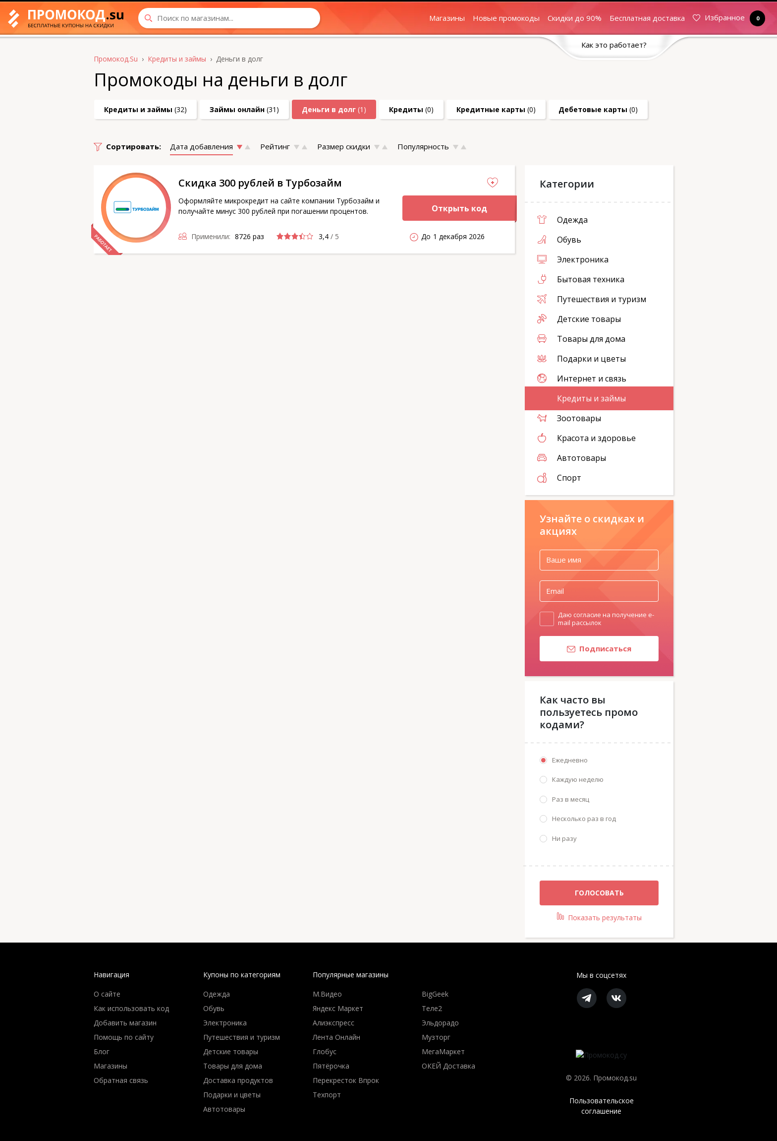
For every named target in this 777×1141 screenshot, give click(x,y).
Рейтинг (275, 146)
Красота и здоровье (586, 438)
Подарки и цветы (581, 358)
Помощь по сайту (124, 1037)
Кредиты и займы (581, 398)
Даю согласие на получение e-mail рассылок (606, 619)
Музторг (436, 1037)
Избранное (727, 18)
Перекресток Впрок (346, 1080)
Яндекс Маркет (338, 1008)
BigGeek (435, 994)
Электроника (573, 259)
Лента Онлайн (336, 1037)
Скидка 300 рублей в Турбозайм (260, 183)
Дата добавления (201, 146)
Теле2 (432, 1008)
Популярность (423, 146)
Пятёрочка (331, 1066)
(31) (244, 109)
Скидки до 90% (575, 18)
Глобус (324, 1051)
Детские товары (579, 319)
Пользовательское (601, 1106)
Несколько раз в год (584, 818)
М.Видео (327, 994)
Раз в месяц (570, 799)
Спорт (559, 477)
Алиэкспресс (333, 1022)
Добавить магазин (125, 1022)
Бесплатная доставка (647, 18)
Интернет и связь (581, 378)
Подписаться (585, 649)
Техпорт (327, 1094)
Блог (102, 1051)
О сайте (107, 994)
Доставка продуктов (238, 1080)
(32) (145, 109)
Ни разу (564, 838)
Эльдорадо (440, 1022)
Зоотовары (569, 418)
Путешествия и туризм (591, 299)
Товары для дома (581, 338)
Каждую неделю (578, 779)
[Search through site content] (229, 18)
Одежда (562, 219)
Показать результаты (599, 917)
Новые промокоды (506, 18)
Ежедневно (570, 760)
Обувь (559, 239)
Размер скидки (343, 146)
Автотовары (571, 457)
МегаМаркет (443, 1051)
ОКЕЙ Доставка (448, 1066)
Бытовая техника (580, 279)
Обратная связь (121, 1080)
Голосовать (599, 892)
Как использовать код (131, 1008)
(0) (411, 109)
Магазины (447, 18)
